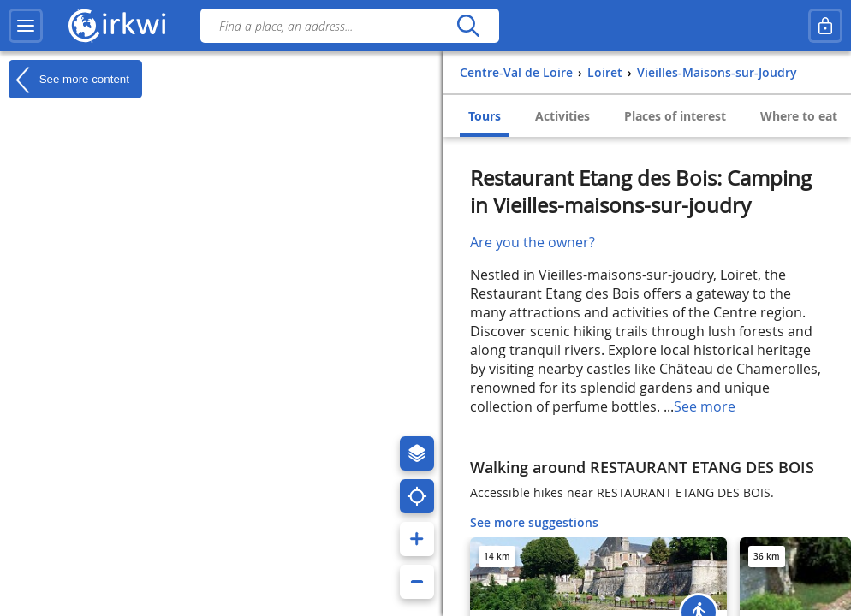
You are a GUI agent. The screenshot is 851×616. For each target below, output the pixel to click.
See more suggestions (534, 522)
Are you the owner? (532, 242)
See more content (69, 79)
